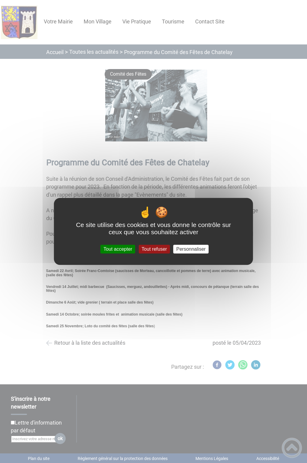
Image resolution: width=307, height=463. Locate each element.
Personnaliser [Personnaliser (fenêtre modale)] (191, 249)
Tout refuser (154, 249)
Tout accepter (117, 249)
